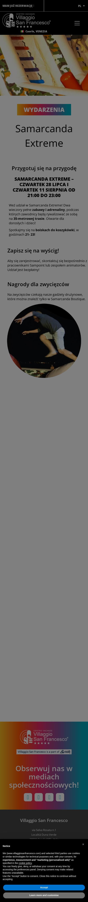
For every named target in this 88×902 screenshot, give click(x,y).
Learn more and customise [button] (44, 895)
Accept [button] (44, 887)
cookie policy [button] (25, 863)
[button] (83, 844)
